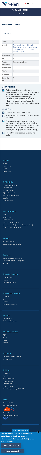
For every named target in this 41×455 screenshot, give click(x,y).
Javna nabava (7, 188)
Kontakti (5, 163)
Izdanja (5, 280)
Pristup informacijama (10, 185)
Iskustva (5, 302)
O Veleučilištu (7, 359)
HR (26, 3)
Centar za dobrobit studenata (12, 227)
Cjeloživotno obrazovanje (11, 222)
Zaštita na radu (8, 200)
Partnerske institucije (10, 304)
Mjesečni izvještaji (9, 193)
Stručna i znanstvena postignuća (13, 261)
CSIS (4, 214)
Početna (20, 13)
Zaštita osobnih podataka (11, 195)
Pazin (5, 340)
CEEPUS (5, 299)
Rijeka (5, 335)
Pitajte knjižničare (8, 381)
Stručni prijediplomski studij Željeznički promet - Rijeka (23, 46)
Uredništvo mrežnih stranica (12, 357)
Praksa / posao (8, 220)
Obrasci (5, 342)
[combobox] (27, 3)
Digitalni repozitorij (9, 386)
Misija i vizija (7, 171)
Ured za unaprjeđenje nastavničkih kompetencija (18, 225)
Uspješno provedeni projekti (12, 244)
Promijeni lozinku (8, 403)
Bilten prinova (7, 384)
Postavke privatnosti (20, 430)
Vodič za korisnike (9, 378)
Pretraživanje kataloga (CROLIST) (13, 389)
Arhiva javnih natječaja (10, 321)
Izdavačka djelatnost (9, 282)
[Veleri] (10, 6)
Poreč (5, 337)
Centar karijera (7, 217)
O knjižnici (6, 373)
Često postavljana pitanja (11, 415)
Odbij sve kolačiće (11, 445)
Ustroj (5, 168)
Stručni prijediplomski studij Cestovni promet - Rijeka (25, 49)
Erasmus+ (6, 296)
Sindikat (5, 198)
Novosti (5, 376)
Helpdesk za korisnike (10, 405)
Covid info (6, 413)
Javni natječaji (7, 318)
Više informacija (7, 441)
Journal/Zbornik (8, 277)
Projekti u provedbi (9, 241)
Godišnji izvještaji (8, 190)
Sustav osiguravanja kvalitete (12, 258)
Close (38, 432)
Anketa (5, 263)
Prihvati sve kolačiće (12, 451)
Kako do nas (7, 166)
